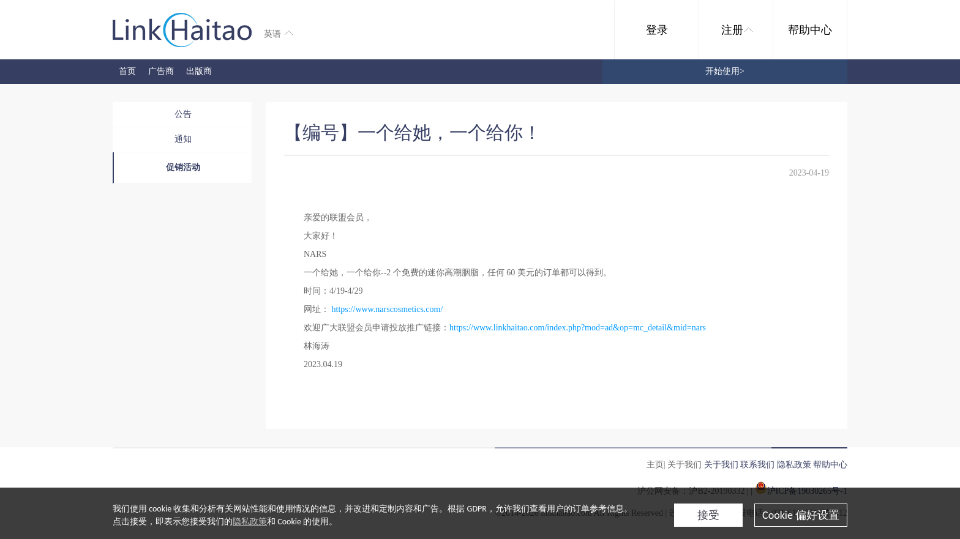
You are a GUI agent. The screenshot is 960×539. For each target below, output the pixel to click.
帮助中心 (810, 30)
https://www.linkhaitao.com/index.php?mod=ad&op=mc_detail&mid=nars (577, 327)
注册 (736, 30)
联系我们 (757, 464)
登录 (657, 30)
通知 (183, 139)
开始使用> (724, 71)
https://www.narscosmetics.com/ (387, 309)
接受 (708, 515)
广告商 (161, 71)
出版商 (199, 71)
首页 (127, 71)
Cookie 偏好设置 (800, 515)
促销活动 (183, 167)
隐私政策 (250, 521)
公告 (183, 114)
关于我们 (721, 464)
